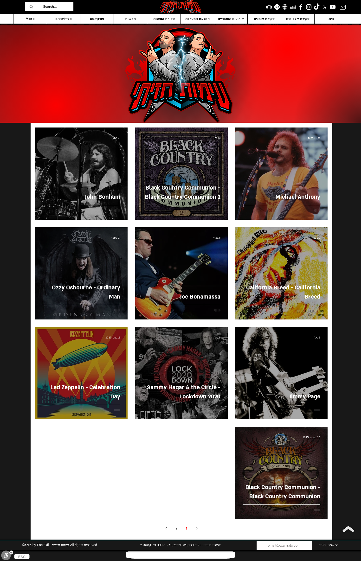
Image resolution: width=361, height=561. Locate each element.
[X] (324, 7)
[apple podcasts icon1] (285, 7)
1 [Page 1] (186, 528)
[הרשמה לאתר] (328, 545)
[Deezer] (293, 7)
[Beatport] (269, 7)
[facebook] (300, 7)
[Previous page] (196, 528)
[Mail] (342, 7)
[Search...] (57, 6)
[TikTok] (316, 7)
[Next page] (166, 528)
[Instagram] (308, 7)
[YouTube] (332, 7)
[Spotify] (277, 7)
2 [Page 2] (176, 528)
